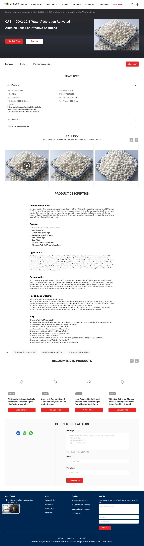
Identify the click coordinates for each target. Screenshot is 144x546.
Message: (70, 431)
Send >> (104, 528)
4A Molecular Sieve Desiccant (81, 509)
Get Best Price (14, 41)
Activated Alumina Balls (28, 12)
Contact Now (75, 480)
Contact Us (48, 513)
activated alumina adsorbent (52, 352)
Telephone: (71, 468)
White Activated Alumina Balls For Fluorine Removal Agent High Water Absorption (21, 401)
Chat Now (35, 41)
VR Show (77, 4)
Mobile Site (70, 538)
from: (69, 457)
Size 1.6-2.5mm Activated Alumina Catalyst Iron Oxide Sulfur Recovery (53, 401)
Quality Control (49, 508)
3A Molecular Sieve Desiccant (81, 505)
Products (15, 12)
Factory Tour (49, 504)
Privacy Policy (82, 538)
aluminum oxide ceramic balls (25, 352)
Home (7, 12)
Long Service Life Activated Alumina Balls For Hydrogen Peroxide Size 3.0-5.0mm (87, 401)
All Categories (76, 513)
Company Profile (50, 500)
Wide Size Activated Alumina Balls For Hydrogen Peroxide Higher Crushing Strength (121, 401)
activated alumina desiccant (79, 352)
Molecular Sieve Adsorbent (80, 500)
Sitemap (60, 538)
